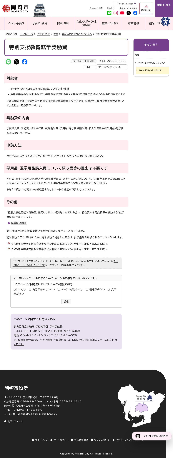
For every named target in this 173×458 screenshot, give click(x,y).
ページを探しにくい (72, 289)
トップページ (26, 34)
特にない (21, 289)
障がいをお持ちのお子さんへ (77, 34)
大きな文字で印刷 (109, 67)
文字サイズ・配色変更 (128, 8)
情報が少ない (97, 289)
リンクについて (102, 440)
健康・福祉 (63, 23)
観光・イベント (157, 23)
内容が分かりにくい (43, 289)
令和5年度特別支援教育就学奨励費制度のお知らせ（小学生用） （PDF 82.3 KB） (59, 243)
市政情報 (133, 23)
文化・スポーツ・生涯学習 (86, 23)
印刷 (88, 67)
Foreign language (125, 4)
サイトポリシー (61, 440)
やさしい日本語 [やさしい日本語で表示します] (96, 8)
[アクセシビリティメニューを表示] (165, 21)
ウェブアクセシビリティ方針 (130, 440)
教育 (56, 34)
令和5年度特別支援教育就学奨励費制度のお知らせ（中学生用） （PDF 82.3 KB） (59, 249)
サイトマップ (41, 440)
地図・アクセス (15, 421)
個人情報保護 (81, 440)
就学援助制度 (18, 223)
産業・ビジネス (110, 23)
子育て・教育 (39, 23)
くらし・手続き (16, 23)
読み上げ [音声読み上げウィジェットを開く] (111, 8)
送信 (66, 301)
